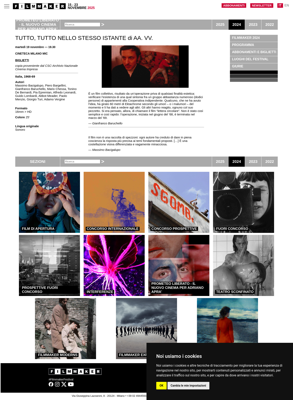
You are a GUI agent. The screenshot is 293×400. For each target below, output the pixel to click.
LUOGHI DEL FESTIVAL (250, 59)
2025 (220, 24)
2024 (236, 24)
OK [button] (161, 385)
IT (280, 5)
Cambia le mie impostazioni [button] (188, 385)
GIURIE (237, 66)
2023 (253, 24)
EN (286, 5)
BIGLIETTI (22, 60)
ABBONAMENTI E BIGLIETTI (254, 52)
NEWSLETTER (261, 5)
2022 (269, 24)
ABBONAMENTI (234, 5)
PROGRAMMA (243, 45)
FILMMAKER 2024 (246, 37)
